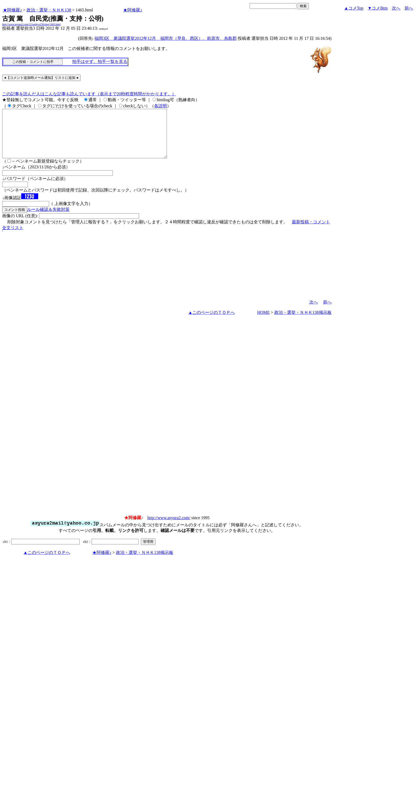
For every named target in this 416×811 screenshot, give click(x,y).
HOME (263, 322)
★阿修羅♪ (12, 10)
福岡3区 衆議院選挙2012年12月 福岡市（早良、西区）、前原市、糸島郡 (165, 38)
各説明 (160, 106)
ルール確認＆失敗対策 (48, 219)
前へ (409, 8)
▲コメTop (353, 8)
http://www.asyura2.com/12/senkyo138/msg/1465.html (31, 24)
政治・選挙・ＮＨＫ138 (49, 10)
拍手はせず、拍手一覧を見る (99, 61)
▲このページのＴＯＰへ (211, 322)
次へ (396, 8)
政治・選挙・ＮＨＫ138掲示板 (303, 322)
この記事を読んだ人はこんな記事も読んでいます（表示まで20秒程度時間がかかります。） (89, 94)
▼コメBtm (378, 8)
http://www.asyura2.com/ (169, 527)
